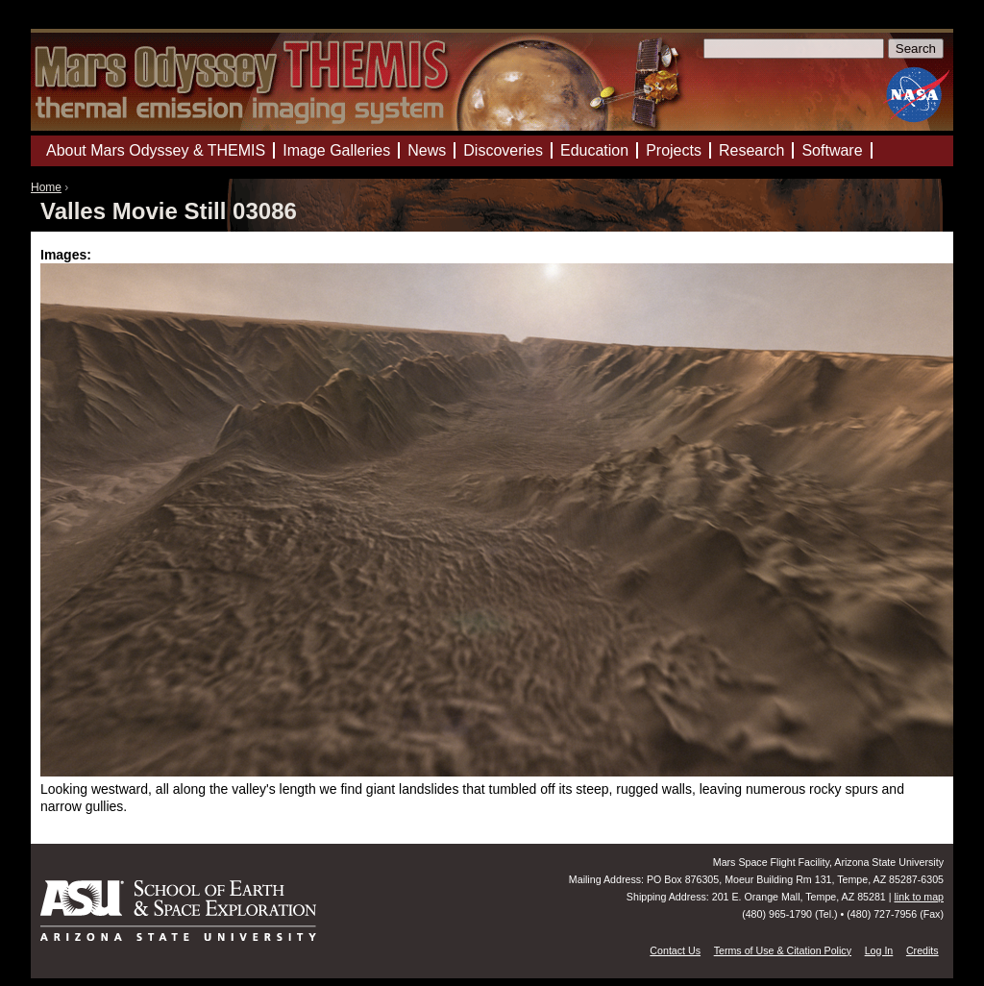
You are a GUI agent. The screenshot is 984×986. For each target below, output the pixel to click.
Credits (922, 950)
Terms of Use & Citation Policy (782, 950)
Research (751, 150)
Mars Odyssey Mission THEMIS (88, 23)
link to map (919, 896)
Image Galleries (336, 150)
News (426, 150)
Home (46, 187)
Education (594, 150)
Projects (673, 150)
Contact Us (675, 950)
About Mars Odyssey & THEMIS (155, 150)
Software (831, 150)
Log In (879, 950)
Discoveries (503, 150)
